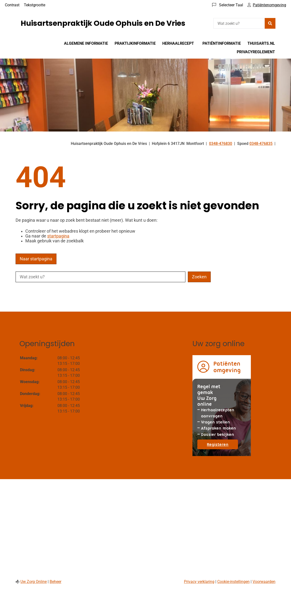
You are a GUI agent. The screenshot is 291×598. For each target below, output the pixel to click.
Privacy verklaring (199, 581)
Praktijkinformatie (135, 43)
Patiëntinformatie (221, 43)
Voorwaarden (264, 581)
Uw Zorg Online (33, 581)
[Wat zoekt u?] (239, 23)
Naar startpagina (36, 258)
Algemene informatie (86, 43)
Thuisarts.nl (261, 43)
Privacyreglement (256, 52)
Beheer (55, 581)
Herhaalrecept (178, 43)
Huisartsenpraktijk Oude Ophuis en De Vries (103, 23)
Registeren (222, 445)
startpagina (58, 236)
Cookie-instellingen (233, 581)
